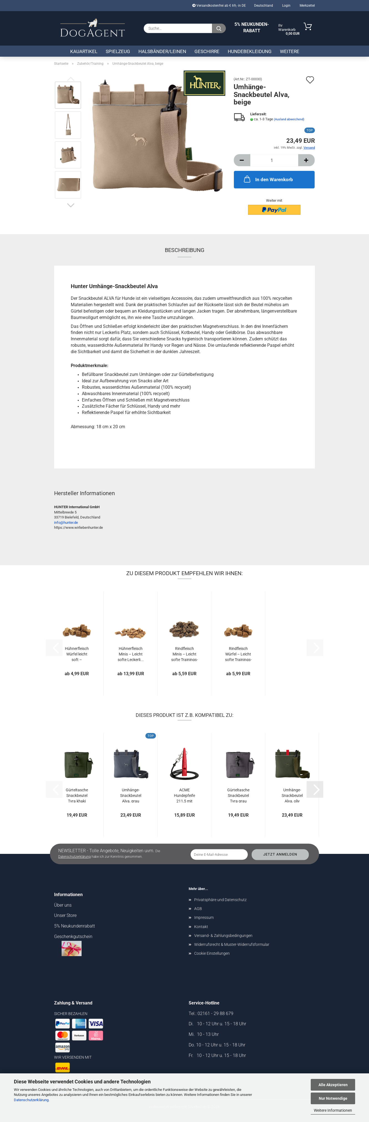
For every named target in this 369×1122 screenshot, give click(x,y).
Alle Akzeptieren (333, 1085)
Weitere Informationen (333, 1110)
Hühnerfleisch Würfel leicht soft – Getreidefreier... (77, 653)
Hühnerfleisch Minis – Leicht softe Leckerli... (131, 653)
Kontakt (201, 926)
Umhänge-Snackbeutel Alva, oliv (292, 795)
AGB (198, 908)
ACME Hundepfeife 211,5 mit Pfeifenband (184, 795)
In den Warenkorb (268, 178)
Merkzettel (307, 6)
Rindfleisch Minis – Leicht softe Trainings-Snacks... (184, 653)
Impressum (204, 917)
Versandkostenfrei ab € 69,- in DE (219, 6)
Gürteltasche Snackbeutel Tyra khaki (77, 795)
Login (285, 6)
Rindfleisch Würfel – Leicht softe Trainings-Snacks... (238, 653)
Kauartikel (83, 51)
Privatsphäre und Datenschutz (220, 899)
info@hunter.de (66, 522)
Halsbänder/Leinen (162, 51)
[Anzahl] (274, 160)
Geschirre (206, 51)
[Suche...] (219, 28)
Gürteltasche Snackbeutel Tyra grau (238, 795)
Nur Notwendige (333, 1098)
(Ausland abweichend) (289, 119)
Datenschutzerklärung (31, 1100)
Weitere (289, 51)
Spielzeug (118, 51)
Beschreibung (184, 250)
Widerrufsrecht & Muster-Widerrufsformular (231, 944)
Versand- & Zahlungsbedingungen (223, 935)
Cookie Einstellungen (212, 953)
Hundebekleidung (250, 51)
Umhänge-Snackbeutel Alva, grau (130, 795)
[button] (70, 205)
